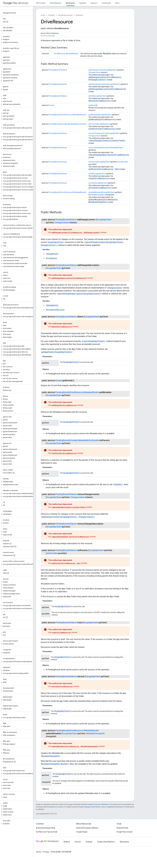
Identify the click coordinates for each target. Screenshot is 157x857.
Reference (79, 15)
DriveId (51, 105)
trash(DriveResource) (98, 178)
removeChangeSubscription (99, 148)
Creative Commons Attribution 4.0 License (102, 804)
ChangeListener (94, 72)
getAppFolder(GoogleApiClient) (56, 352)
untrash (91, 183)
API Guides (40, 3)
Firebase (89, 842)
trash (90, 174)
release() (118, 484)
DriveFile (44, 36)
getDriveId (92, 105)
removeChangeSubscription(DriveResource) (108, 155)
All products (124, 842)
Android (67, 842)
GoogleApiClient (110, 70)
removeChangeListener (97, 133)
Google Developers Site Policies (89, 807)
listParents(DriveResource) (101, 129)
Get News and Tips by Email (46, 832)
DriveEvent (51, 258)
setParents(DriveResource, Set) (103, 169)
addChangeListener (96, 70)
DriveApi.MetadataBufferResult (73, 124)
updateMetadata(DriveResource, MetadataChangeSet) (103, 200)
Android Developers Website (87, 828)
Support (94, 3)
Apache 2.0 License (56, 807)
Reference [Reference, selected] (70, 3)
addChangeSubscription (97, 84)
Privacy (46, 852)
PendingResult (54, 70)
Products (51, 15)
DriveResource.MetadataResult (66, 54)
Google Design (81, 832)
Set (119, 162)
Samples (82, 3)
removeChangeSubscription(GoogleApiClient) (79, 294)
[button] (16, 30)
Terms (38, 852)
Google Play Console (124, 832)
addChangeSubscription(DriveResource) (107, 89)
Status (63, 70)
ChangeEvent (52, 254)
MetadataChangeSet (96, 195)
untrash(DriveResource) (99, 188)
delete (90, 96)
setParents (92, 162)
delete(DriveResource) (99, 101)
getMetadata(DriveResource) (101, 119)
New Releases (55, 3)
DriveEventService (55, 310)
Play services (15, 3)
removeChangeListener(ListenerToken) (106, 140)
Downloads (106, 3)
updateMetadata (95, 192)
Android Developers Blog (45, 828)
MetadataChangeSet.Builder (54, 764)
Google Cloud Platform (106, 842)
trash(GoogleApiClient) (93, 341)
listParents (92, 124)
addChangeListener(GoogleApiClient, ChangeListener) (68, 517)
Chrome (78, 842)
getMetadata (93, 115)
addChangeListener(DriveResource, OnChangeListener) (105, 78)
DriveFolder (51, 36)
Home (43, 15)
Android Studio (122, 828)
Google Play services (65, 15)
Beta (117, 3)
